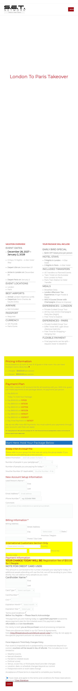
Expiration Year (13, 609)
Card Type (11, 590)
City (29, 532)
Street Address (33, 527)
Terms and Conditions (16, 613)
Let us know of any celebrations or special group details (39, 511)
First (29, 484)
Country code (11, 555)
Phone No (55, 551)
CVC (8, 600)
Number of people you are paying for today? (24, 467)
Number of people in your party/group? (22, 462)
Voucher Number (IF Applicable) (19, 471)
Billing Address (12, 524)
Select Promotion (13, 458)
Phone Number (13, 498)
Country (44, 546)
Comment (10, 503)
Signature (10, 680)
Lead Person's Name (15, 481)
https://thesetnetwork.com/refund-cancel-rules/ (30, 633)
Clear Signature (21, 680)
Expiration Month (13, 605)
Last (29, 489)
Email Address (12, 494)
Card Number (12, 595)
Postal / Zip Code (34, 539)
